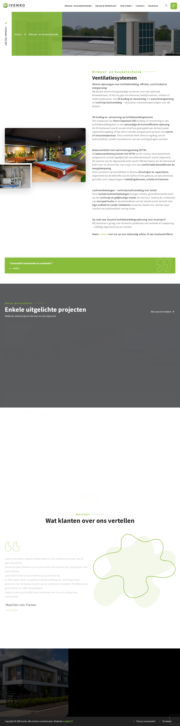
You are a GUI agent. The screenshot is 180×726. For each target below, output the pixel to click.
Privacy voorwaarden (145, 721)
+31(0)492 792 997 (6, 33)
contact (103, 234)
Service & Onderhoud (105, 5)
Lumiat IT (68, 721)
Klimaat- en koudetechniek (78, 5)
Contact (140, 5)
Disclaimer (167, 721)
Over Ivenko (125, 5)
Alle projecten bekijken (162, 311)
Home (18, 34)
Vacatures (153, 5)
